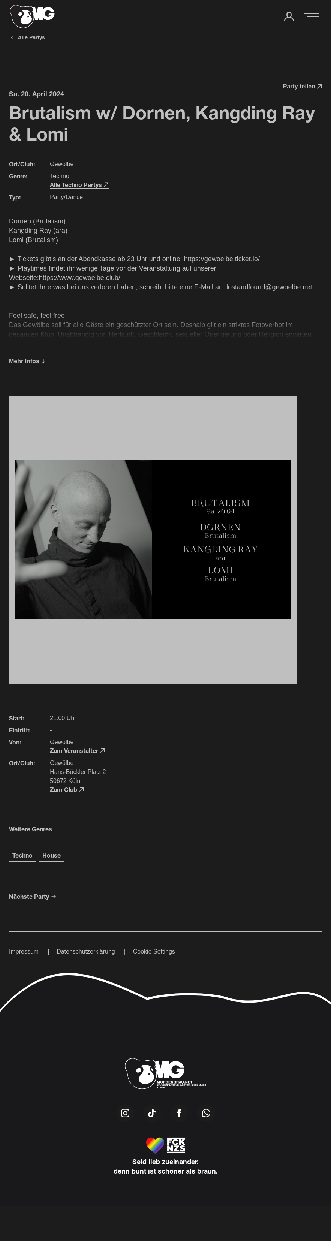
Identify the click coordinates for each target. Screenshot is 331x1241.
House (51, 855)
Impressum (24, 951)
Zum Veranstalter (77, 750)
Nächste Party (33, 896)
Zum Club (67, 789)
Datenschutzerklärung (86, 951)
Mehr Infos (27, 361)
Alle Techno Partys (79, 184)
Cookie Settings (154, 951)
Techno (22, 855)
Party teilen (302, 86)
